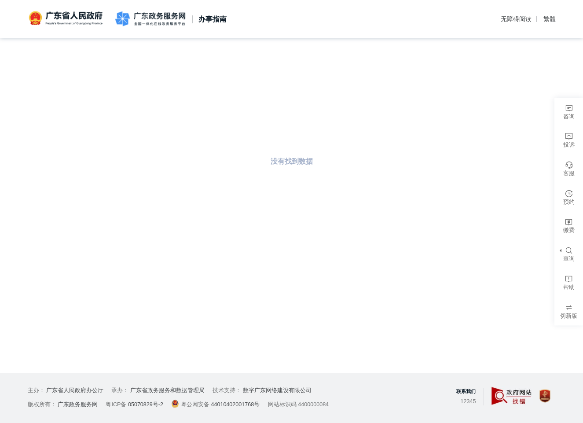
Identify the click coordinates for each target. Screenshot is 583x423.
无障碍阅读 (516, 19)
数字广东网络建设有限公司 (277, 390)
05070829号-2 (145, 404)
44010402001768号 (235, 404)
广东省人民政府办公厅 (74, 390)
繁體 (549, 19)
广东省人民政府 (67, 18)
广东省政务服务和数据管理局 (167, 390)
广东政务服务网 (150, 19)
